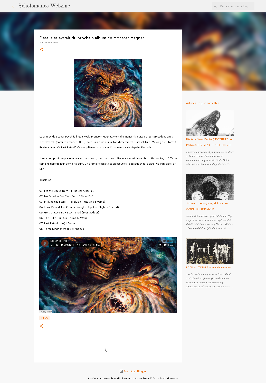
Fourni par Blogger (133, 371)
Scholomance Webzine (44, 6)
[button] (41, 49)
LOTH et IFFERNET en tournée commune (208, 267)
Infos (44, 317)
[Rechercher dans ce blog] (236, 6)
